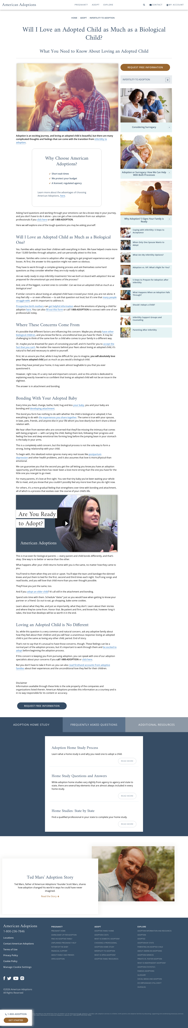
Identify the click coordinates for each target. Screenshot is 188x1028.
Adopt (96, 4)
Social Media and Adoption (149, 979)
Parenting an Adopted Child (150, 947)
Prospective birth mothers (30, 306)
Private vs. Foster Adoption (149, 959)
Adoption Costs (101, 935)
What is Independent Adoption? (151, 963)
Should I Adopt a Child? (144, 304)
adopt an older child (37, 591)
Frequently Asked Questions (93, 725)
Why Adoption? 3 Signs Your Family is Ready (147, 220)
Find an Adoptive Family (61, 939)
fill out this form (54, 309)
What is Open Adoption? (105, 955)
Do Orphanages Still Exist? (149, 983)
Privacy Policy (10, 955)
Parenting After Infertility (145, 330)
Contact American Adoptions (18, 943)
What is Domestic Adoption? (107, 939)
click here (42, 219)
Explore (108, 4)
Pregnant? (81, 4)
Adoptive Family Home (104, 931)
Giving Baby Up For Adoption (64, 935)
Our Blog (141, 987)
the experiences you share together (58, 417)
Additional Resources (156, 725)
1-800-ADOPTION (16, 1014)
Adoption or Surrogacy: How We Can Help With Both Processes (146, 173)
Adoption (141, 935)
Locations (8, 937)
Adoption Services (145, 955)
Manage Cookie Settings (17, 967)
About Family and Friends (62, 955)
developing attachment (42, 408)
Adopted (141, 939)
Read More (127, 761)
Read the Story (50, 896)
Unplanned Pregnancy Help (63, 943)
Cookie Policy (10, 961)
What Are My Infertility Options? (148, 254)
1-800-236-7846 (14, 931)
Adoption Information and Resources (154, 931)
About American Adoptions (149, 951)
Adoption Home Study (31, 725)
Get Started (16, 1020)
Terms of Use (10, 949)
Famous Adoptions (145, 971)
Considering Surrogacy (151, 127)
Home (74, 17)
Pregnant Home (58, 931)
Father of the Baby (59, 947)
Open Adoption (58, 959)
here (62, 195)
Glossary (141, 975)
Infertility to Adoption (102, 17)
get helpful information (61, 306)
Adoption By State (145, 943)
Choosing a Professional (105, 943)
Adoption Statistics (146, 967)
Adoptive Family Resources (106, 959)
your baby (78, 405)
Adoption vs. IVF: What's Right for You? (151, 267)
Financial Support (59, 951)
